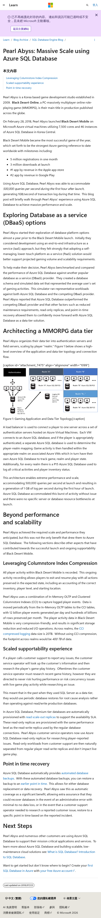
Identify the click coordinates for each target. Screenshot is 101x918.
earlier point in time (34, 784)
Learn (6, 39)
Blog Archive (21, 39)
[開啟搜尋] (87, 5)
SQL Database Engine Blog (47, 39)
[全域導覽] (4, 5)
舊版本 (25, 907)
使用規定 (34, 912)
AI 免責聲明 (10, 907)
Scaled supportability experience (25, 83)
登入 (95, 5)
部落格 (38, 907)
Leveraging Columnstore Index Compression (32, 78)
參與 (52, 907)
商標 (47, 912)
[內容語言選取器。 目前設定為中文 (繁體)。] (13, 898)
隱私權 (63, 907)
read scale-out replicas (41, 717)
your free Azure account (56, 871)
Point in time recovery (19, 88)
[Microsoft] (50, 5)
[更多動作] (94, 40)
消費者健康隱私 (12, 912)
